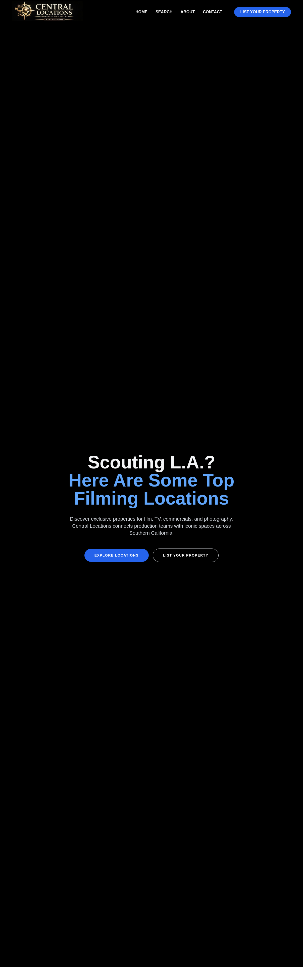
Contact (212, 12)
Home (141, 12)
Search (164, 12)
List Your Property (262, 12)
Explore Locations (116, 555)
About (188, 12)
